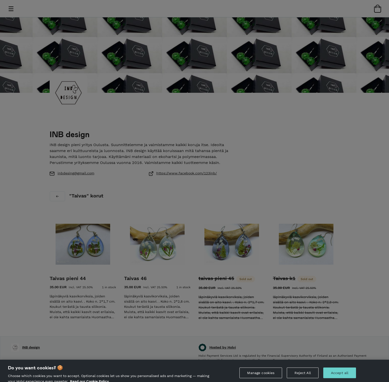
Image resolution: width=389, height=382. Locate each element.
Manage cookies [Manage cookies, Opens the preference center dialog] (260, 376)
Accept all (339, 376)
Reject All (302, 376)
